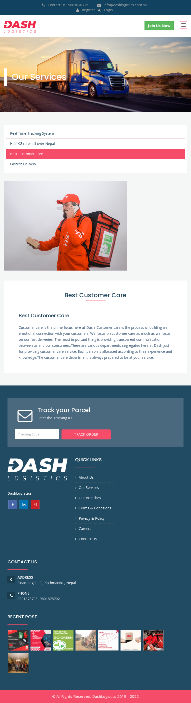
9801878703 (28, 599)
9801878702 (50, 599)
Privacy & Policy (91, 518)
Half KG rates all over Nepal (32, 144)
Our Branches (90, 498)
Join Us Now (159, 25)
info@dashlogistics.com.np (125, 4)
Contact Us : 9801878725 (68, 4)
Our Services (89, 487)
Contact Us (88, 539)
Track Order (86, 434)
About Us (86, 477)
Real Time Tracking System (32, 133)
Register (88, 9)
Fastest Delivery (23, 164)
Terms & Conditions (95, 508)
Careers (85, 528)
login (108, 9)
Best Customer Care (26, 154)
